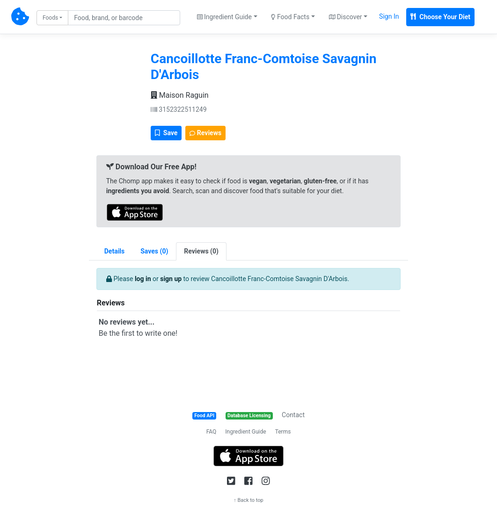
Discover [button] (345, 17)
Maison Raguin (180, 95)
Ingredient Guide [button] (224, 17)
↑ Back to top (248, 500)
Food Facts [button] (290, 17)
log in (143, 278)
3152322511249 (179, 109)
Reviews (205, 133)
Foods (50, 17)
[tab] (154, 251)
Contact (293, 415)
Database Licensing (248, 416)
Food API (204, 416)
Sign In (389, 16)
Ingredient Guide (245, 431)
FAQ (211, 431)
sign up (171, 278)
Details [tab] (114, 251)
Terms (283, 431)
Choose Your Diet (440, 17)
